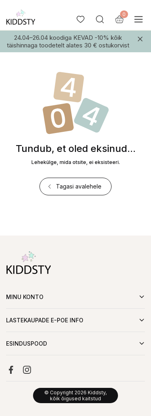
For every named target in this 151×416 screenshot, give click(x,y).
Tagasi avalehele (73, 186)
